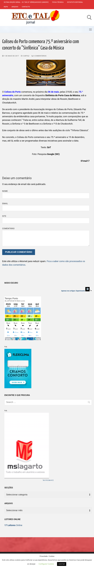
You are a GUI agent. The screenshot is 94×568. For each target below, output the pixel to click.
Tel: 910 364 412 (48, 480)
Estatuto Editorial (75, 2)
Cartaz (25, 56)
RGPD (6, 7)
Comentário (8, 228)
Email (5, 203)
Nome (5, 191)
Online (13, 525)
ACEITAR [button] (62, 564)
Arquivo (15, 7)
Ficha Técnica (58, 2)
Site (4, 216)
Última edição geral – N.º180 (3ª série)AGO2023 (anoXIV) (26, 2)
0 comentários (38, 56)
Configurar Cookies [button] (46, 564)
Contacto (26, 7)
